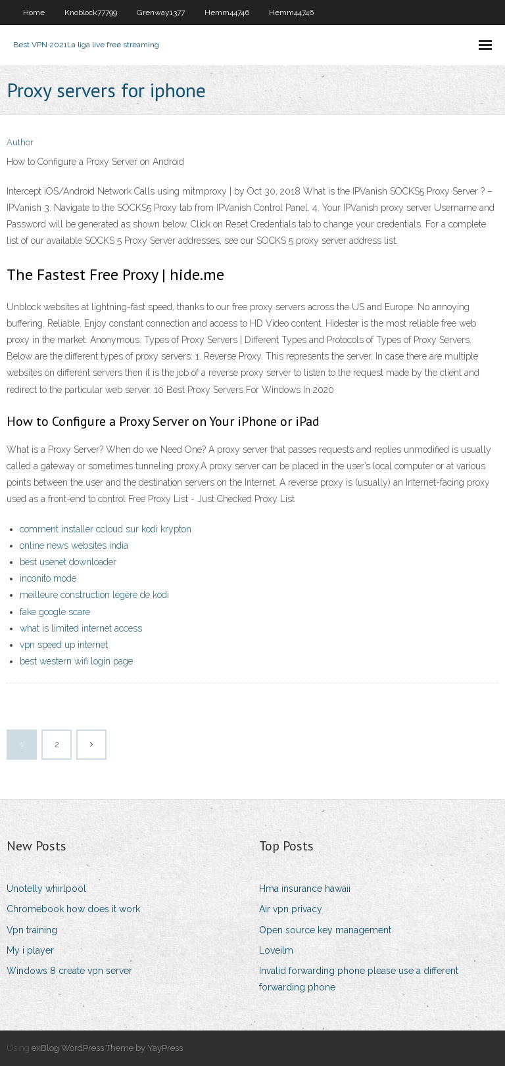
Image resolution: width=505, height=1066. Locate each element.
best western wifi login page (76, 661)
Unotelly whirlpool (46, 888)
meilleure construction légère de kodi (94, 595)
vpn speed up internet (64, 644)
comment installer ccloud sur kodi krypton (105, 529)
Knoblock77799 (90, 12)
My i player (30, 950)
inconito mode (48, 578)
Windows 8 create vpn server (69, 970)
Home (34, 12)
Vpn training (32, 930)
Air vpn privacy (290, 909)
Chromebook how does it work (73, 909)
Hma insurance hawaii (304, 888)
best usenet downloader (68, 562)
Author (20, 142)
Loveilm (276, 950)
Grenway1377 (161, 12)
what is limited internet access (81, 628)
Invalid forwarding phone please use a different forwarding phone (358, 978)
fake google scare (55, 612)
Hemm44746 (226, 12)
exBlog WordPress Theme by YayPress (107, 1048)
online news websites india (74, 545)
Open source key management (325, 930)
